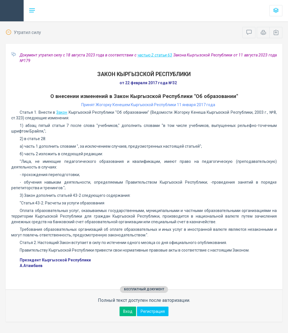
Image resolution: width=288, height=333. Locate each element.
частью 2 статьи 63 (155, 55)
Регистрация (153, 311)
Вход (127, 311)
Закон (61, 112)
